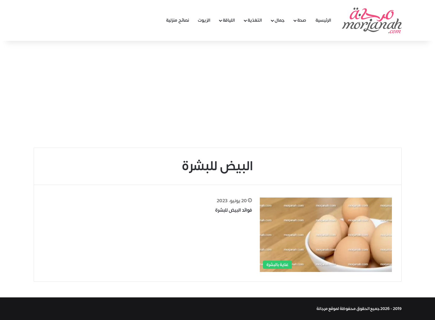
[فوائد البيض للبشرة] (326, 235)
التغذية (255, 20)
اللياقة (229, 20)
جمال (280, 20)
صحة (301, 20)
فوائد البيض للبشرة (233, 210)
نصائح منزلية (177, 20)
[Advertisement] (217, 94)
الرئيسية (323, 20)
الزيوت (204, 20)
